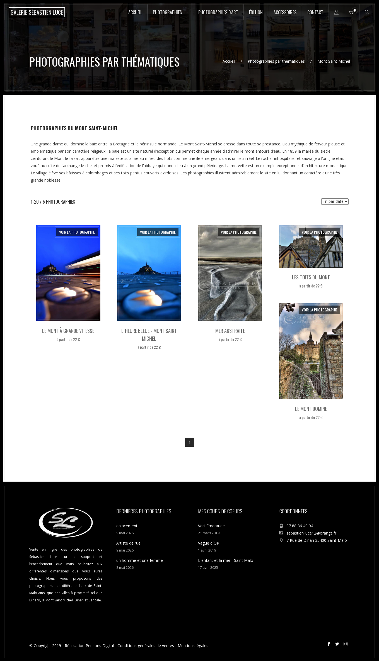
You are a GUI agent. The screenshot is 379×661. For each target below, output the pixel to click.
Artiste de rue (128, 543)
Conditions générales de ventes (145, 645)
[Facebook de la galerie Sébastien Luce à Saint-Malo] (329, 645)
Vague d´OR (208, 543)
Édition (256, 12)
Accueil (135, 12)
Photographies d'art (218, 12)
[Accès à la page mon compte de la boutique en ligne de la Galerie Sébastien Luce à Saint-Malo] (336, 12)
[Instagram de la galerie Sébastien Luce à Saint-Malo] (346, 645)
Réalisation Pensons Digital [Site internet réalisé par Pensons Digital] (89, 645)
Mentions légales (193, 645)
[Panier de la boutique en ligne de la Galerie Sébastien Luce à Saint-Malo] (351, 12)
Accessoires (285, 12)
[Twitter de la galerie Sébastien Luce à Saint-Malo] (338, 645)
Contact (315, 12)
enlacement (126, 525)
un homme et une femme (139, 560)
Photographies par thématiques (276, 61)
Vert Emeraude (211, 525)
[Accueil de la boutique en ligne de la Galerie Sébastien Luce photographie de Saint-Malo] (37, 12)
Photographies (167, 12)
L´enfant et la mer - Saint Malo (225, 560)
